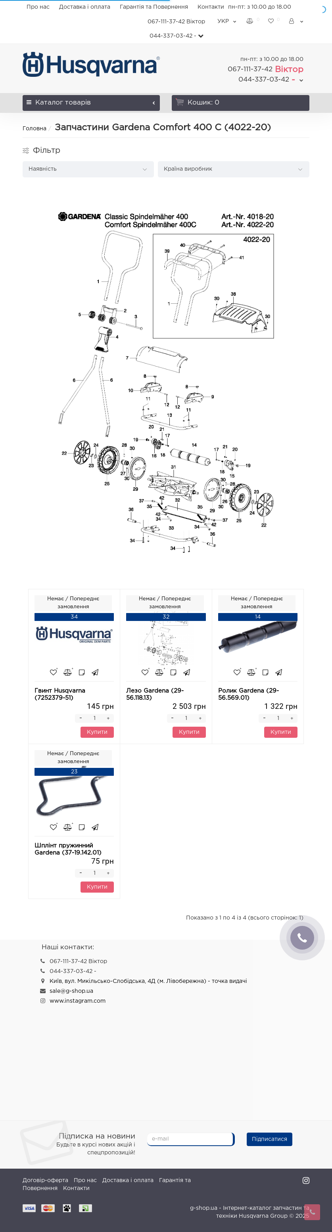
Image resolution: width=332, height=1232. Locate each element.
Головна (34, 128)
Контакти (211, 7)
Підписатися (269, 1139)
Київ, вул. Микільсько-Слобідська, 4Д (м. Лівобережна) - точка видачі (148, 981)
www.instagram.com (78, 1001)
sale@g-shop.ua (71, 991)
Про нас (38, 7)
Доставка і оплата (84, 7)
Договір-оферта (45, 1180)
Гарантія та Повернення (154, 7)
